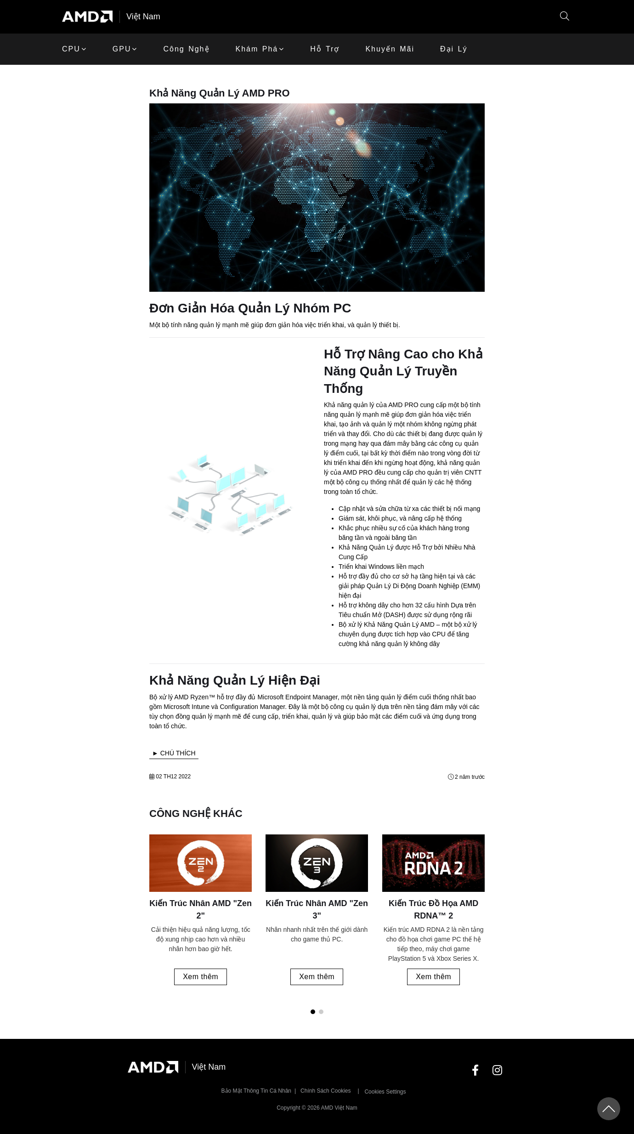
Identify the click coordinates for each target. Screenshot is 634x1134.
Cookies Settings (385, 1092)
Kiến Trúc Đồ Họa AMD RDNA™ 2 (433, 909)
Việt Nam (143, 16)
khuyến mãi (389, 49)
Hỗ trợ (325, 49)
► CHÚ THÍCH (174, 753)
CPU (71, 49)
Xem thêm (200, 977)
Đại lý (453, 49)
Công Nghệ (186, 49)
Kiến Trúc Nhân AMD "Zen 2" (200, 909)
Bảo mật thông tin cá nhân (256, 1091)
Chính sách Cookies (325, 1091)
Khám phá (257, 49)
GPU (122, 49)
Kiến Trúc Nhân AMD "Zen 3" (317, 909)
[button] (564, 16)
